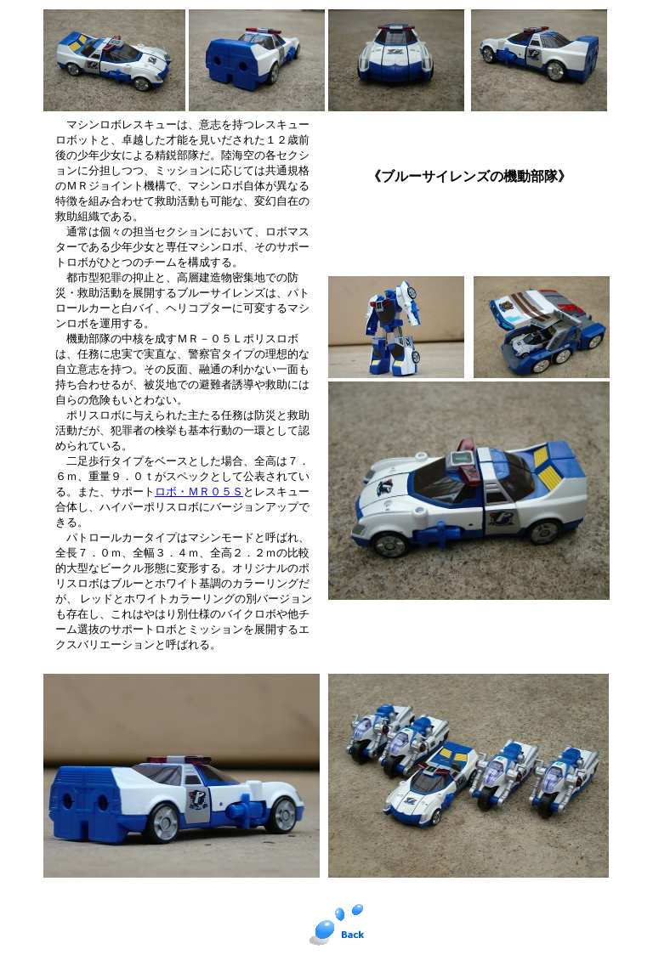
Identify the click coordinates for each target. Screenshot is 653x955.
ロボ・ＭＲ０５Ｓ (199, 491)
